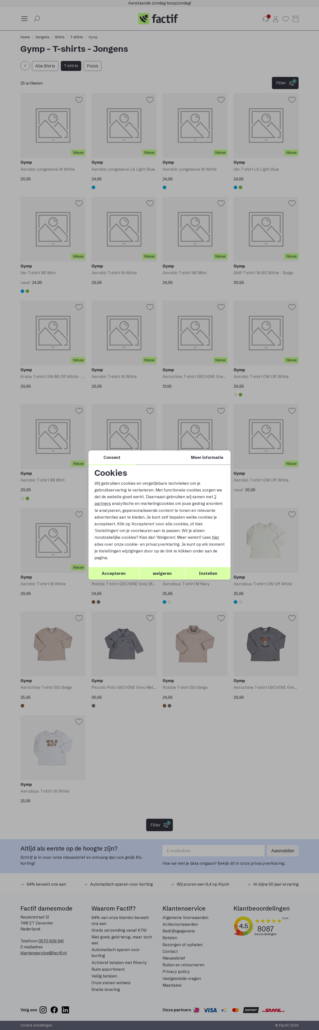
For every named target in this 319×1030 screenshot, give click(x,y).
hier (215, 537)
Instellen (208, 573)
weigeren (162, 573)
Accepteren (114, 573)
